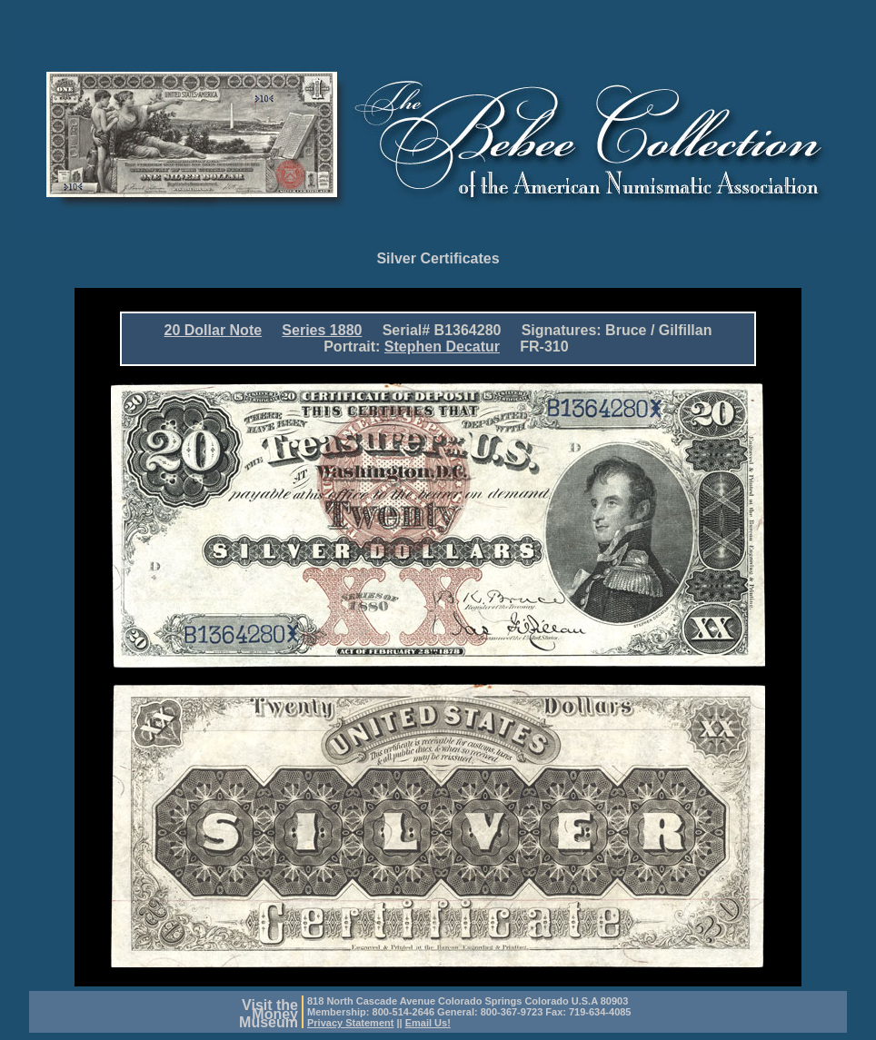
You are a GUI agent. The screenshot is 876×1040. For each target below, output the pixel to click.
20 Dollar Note (213, 330)
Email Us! (428, 1022)
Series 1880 (322, 330)
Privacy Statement (350, 1022)
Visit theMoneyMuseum (268, 1013)
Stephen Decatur (442, 346)
